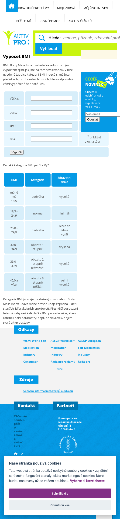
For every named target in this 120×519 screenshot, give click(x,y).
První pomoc (52, 18)
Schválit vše (60, 493)
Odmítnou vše (60, 505)
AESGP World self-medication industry (63, 348)
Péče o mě (26, 18)
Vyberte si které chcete (87, 481)
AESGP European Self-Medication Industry (89, 348)
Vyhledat (48, 48)
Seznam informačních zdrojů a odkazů (48, 391)
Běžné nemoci (15, 37)
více (60, 369)
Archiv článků (82, 18)
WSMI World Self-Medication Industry (35, 348)
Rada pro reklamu (63, 362)
